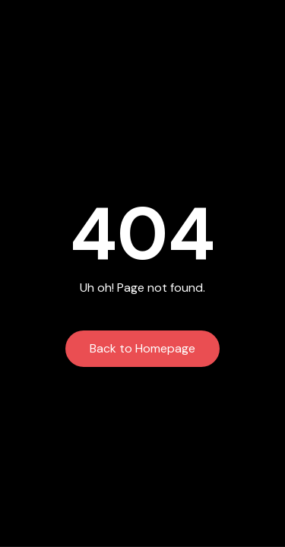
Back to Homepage (142, 348)
